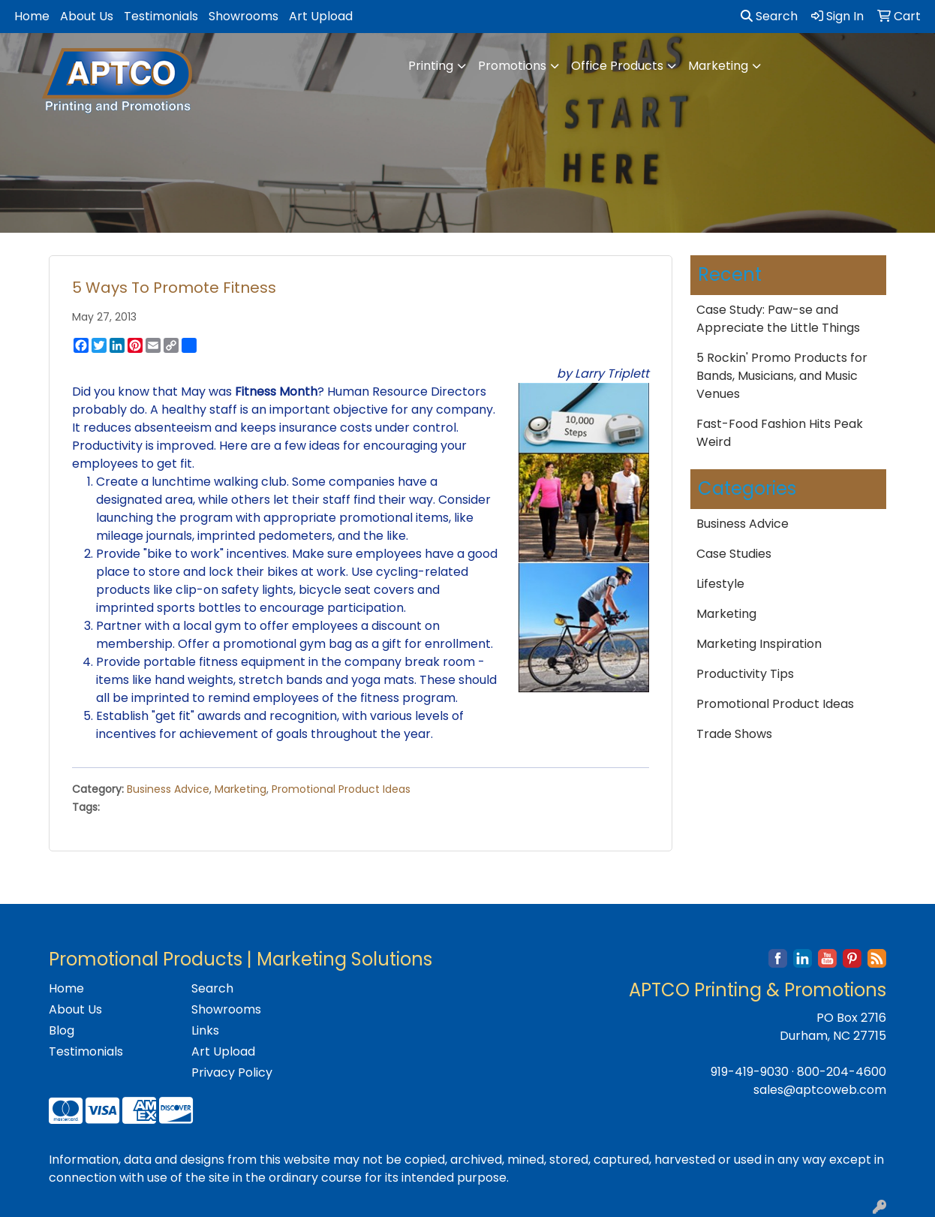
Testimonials (161, 16)
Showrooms (243, 16)
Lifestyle (720, 583)
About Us (86, 16)
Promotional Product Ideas (341, 789)
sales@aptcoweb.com (819, 1089)
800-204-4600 (841, 1071)
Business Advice (168, 789)
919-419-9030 (750, 1071)
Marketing (718, 65)
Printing (430, 65)
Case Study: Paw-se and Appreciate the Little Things (778, 318)
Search (769, 16)
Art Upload (321, 16)
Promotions (512, 65)
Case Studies (733, 553)
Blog (61, 1030)
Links (205, 1030)
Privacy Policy (231, 1072)
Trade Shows (734, 734)
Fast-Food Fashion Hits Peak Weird (779, 432)
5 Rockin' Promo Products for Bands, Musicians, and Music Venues (781, 375)
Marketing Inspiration (759, 643)
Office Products (617, 65)
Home (32, 16)
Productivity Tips (745, 673)
